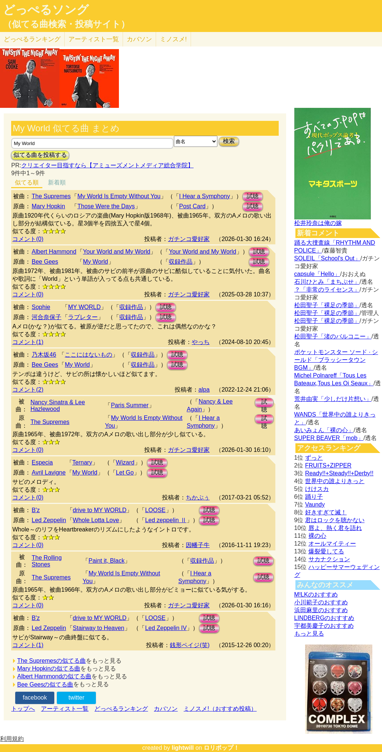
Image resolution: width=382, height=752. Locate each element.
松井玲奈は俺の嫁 (318, 223)
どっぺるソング (46, 9)
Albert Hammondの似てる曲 (54, 676)
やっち (201, 342)
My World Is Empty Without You (119, 196)
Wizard (125, 462)
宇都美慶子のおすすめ (324, 626)
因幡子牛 (198, 545)
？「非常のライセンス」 (327, 289)
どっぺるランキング (121, 709)
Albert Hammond (54, 251)
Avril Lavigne (48, 472)
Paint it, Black (106, 560)
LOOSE (155, 510)
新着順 (57, 182)
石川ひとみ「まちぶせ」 (327, 282)
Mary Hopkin (48, 206)
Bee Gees (45, 261)
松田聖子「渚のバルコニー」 (333, 336)
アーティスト (93, 39)
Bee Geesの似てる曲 (45, 684)
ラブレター (83, 317)
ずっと (314, 457)
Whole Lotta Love (96, 520)
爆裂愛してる (326, 551)
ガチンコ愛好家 (189, 239)
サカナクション (329, 559)
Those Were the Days (106, 206)
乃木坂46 (44, 354)
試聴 (253, 196)
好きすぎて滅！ (326, 512)
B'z (36, 510)
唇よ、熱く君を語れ (335, 528)
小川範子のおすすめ (321, 602)
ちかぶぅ (198, 497)
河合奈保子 (46, 317)
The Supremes (51, 196)
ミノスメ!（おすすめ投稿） (220, 709)
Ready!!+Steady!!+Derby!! (339, 473)
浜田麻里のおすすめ (321, 610)
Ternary (82, 462)
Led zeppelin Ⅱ (165, 520)
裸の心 (317, 536)
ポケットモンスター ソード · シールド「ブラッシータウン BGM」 (336, 360)
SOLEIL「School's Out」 (327, 258)
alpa (204, 389)
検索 (229, 141)
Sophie (41, 307)
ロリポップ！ (221, 748)
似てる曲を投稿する (40, 155)
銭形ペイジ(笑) (190, 645)
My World (95, 261)
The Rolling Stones (47, 561)
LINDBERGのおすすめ (324, 618)
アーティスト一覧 (64, 709)
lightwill (183, 748)
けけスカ (317, 489)
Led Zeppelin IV (166, 628)
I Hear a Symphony (204, 196)
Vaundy (315, 504)
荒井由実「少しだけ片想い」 (333, 399)
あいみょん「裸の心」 (324, 430)
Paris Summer (129, 405)
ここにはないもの (88, 354)
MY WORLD (84, 307)
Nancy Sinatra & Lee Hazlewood (57, 405)
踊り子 (314, 497)
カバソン (139, 39)
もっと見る (309, 633)
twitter (76, 697)
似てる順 (27, 182)
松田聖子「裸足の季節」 (327, 305)
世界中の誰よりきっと (335, 481)
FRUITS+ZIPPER (328, 465)
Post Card (192, 206)
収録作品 (180, 261)
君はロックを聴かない (335, 520)
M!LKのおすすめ (316, 594)
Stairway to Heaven (98, 628)
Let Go (125, 472)
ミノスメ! (173, 39)
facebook (35, 697)
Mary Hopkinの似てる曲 (48, 668)
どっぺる (32, 39)
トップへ (23, 709)
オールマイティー (332, 543)
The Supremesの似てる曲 (51, 661)
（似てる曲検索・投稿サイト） (66, 24)
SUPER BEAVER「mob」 (328, 438)
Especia (42, 462)
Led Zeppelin (49, 520)
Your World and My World (116, 251)
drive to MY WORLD (100, 510)
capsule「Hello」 (317, 274)
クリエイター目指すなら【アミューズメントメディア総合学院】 (107, 165)
